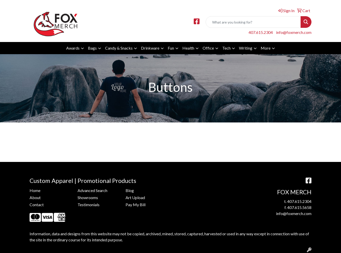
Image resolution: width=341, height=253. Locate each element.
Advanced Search (92, 190)
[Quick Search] (253, 22)
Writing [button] (245, 48)
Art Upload (135, 197)
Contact (37, 204)
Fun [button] (171, 48)
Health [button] (188, 48)
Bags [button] (92, 48)
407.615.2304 (261, 32)
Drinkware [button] (150, 48)
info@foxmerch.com (293, 32)
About (35, 197)
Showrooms (88, 197)
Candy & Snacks (119, 48)
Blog (130, 190)
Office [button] (208, 48)
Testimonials (89, 204)
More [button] (266, 48)
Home (35, 190)
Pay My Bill (135, 204)
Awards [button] (73, 48)
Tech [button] (226, 48)
